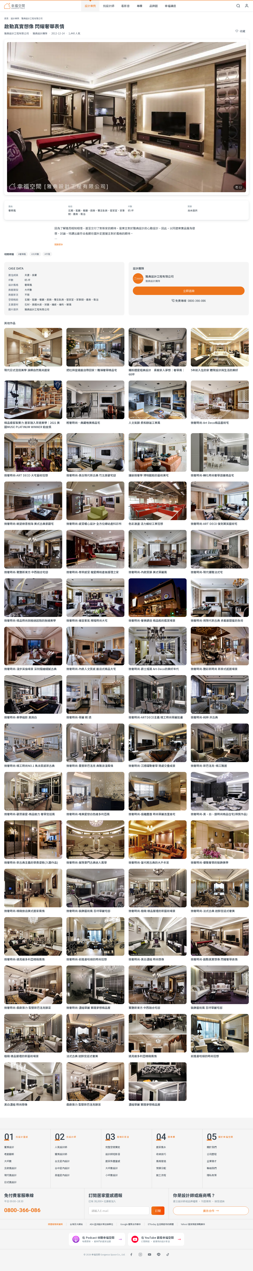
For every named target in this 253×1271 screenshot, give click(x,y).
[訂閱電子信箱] (119, 1210)
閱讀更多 (58, 244)
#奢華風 (22, 254)
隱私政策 (212, 1175)
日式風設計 (10, 1182)
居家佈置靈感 (112, 1161)
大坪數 (8, 1161)
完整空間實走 (112, 1147)
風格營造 (161, 1161)
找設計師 (108, 6)
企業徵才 (212, 1161)
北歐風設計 (10, 1168)
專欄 (139, 6)
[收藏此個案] (240, 31)
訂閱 (158, 1211)
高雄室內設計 (62, 1175)
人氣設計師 (61, 1147)
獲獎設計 (9, 1147)
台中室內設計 (62, 1168)
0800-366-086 (22, 1210)
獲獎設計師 (61, 1154)
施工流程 (161, 1175)
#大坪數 (35, 254)
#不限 (47, 254)
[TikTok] (168, 1254)
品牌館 (153, 6)
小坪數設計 (111, 1175)
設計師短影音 (112, 1154)
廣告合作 (211, 1211)
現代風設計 (10, 1175)
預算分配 (161, 1168)
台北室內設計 (62, 1161)
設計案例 (90, 6)
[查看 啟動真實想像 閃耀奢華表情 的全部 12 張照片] (126, 117)
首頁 (6, 18)
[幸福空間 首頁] (14, 6)
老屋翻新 (9, 1154)
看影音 (125, 6)
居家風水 (161, 1147)
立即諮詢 (188, 291)
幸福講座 (170, 6)
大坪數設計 (111, 1168)
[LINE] (158, 1254)
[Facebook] (131, 1254)
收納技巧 (161, 1154)
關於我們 (212, 1147)
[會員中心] (247, 6)
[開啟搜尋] (238, 6)
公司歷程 (212, 1154)
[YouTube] (149, 1254)
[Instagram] (140, 1254)
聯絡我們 (212, 1168)
